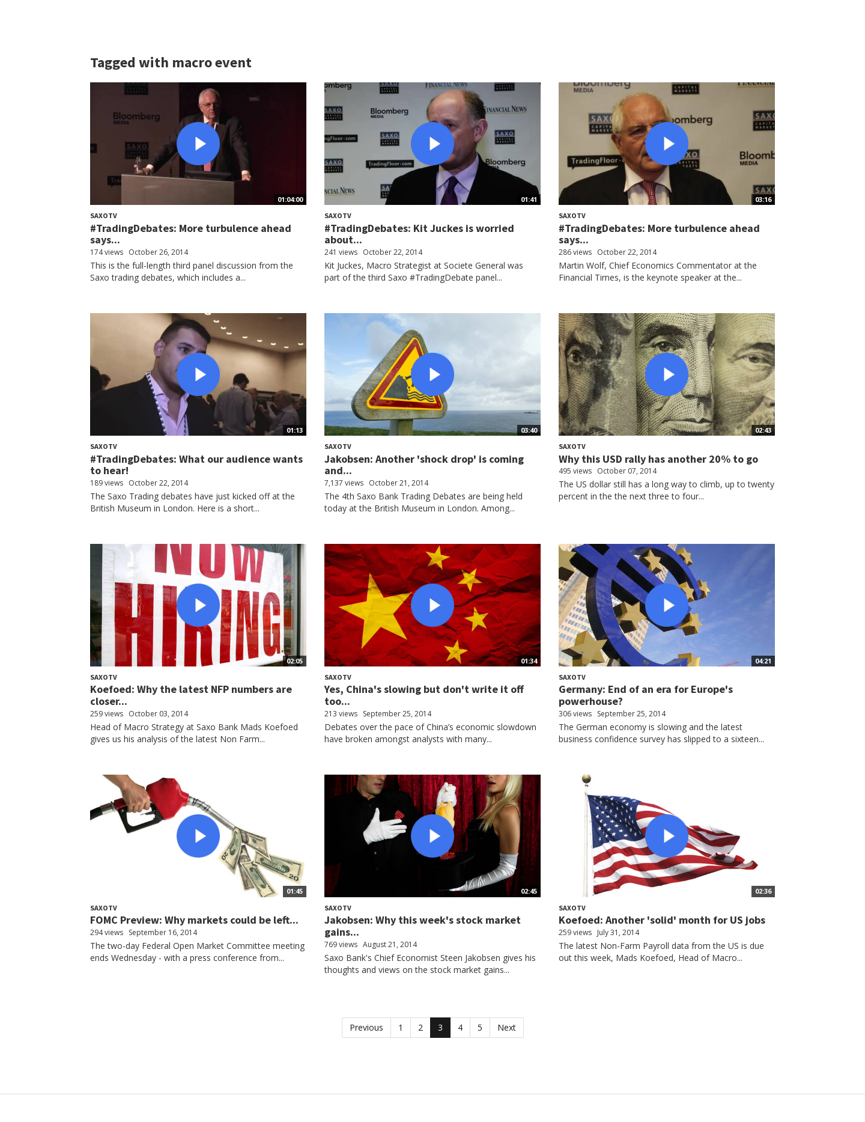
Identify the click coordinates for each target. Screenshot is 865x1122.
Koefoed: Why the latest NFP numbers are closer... (191, 695)
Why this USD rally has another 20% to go (658, 459)
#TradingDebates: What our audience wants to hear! (196, 465)
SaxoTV (103, 215)
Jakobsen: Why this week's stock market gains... (422, 926)
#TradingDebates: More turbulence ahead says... (190, 234)
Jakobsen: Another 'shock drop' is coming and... (424, 465)
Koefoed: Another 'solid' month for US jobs (662, 920)
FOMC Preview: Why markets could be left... (194, 920)
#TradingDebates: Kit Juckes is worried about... (419, 234)
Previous (366, 1027)
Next (506, 1027)
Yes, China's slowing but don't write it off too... (424, 695)
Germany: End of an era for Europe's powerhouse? (646, 695)
